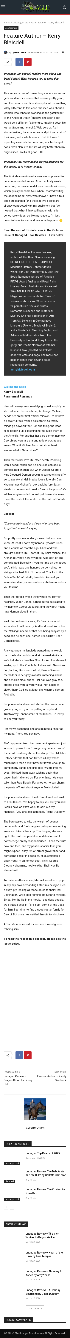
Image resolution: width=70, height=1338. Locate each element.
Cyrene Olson (19, 52)
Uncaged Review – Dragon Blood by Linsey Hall (18, 1080)
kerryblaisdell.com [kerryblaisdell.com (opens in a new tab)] (22, 369)
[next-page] (12, 1207)
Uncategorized (20, 22)
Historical (9, 1181)
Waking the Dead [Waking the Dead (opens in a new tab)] (15, 386)
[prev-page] (6, 1207)
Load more (35, 1308)
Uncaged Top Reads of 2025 (43, 1153)
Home (7, 22)
